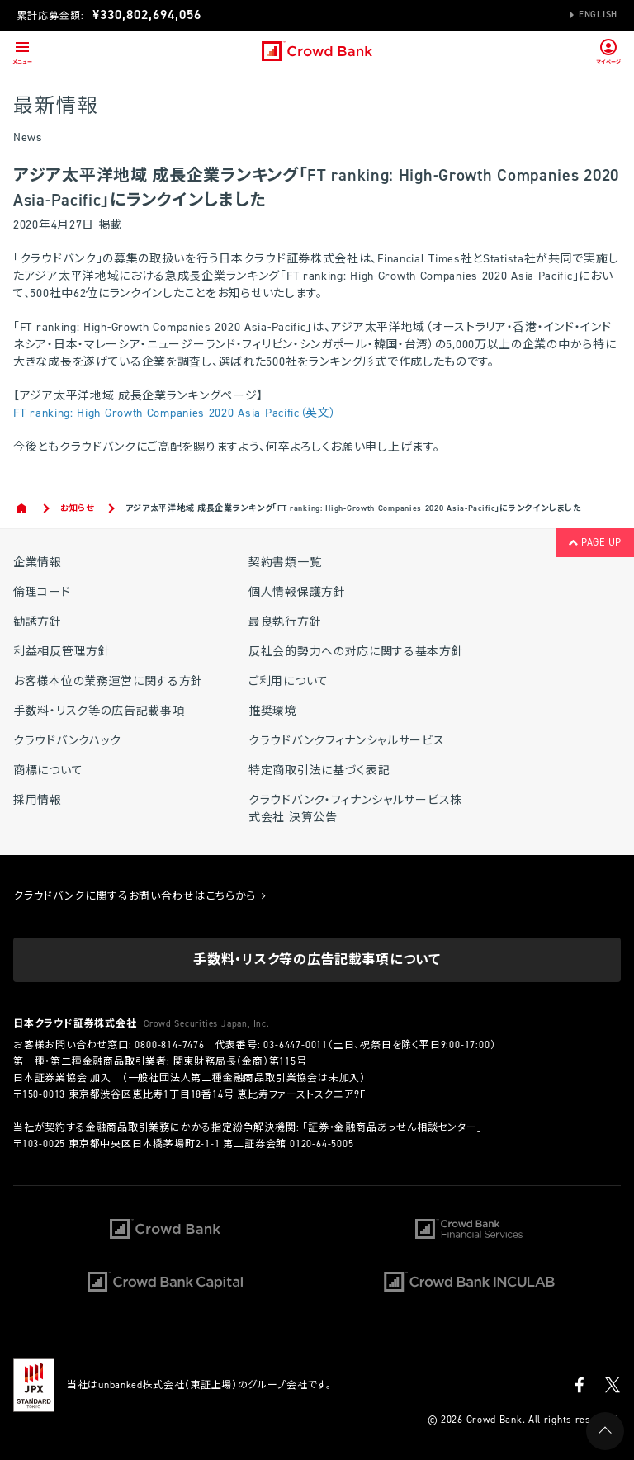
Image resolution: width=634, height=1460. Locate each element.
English (598, 14)
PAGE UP (595, 542)
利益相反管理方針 (62, 651)
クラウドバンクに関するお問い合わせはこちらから (140, 896)
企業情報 (37, 562)
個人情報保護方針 (297, 592)
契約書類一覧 (284, 562)
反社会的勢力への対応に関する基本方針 (356, 651)
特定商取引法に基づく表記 (319, 770)
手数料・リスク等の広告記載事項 (99, 711)
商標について (48, 770)
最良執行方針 (284, 622)
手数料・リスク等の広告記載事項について (316, 959)
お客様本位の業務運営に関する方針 (108, 681)
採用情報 (37, 800)
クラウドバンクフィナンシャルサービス (346, 741)
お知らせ (77, 508)
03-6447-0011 (295, 1044)
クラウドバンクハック (67, 741)
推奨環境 (272, 711)
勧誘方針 (37, 622)
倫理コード (42, 592)
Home (23, 508)
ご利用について (288, 681)
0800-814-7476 (169, 1044)
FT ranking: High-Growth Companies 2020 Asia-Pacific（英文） (175, 413)
